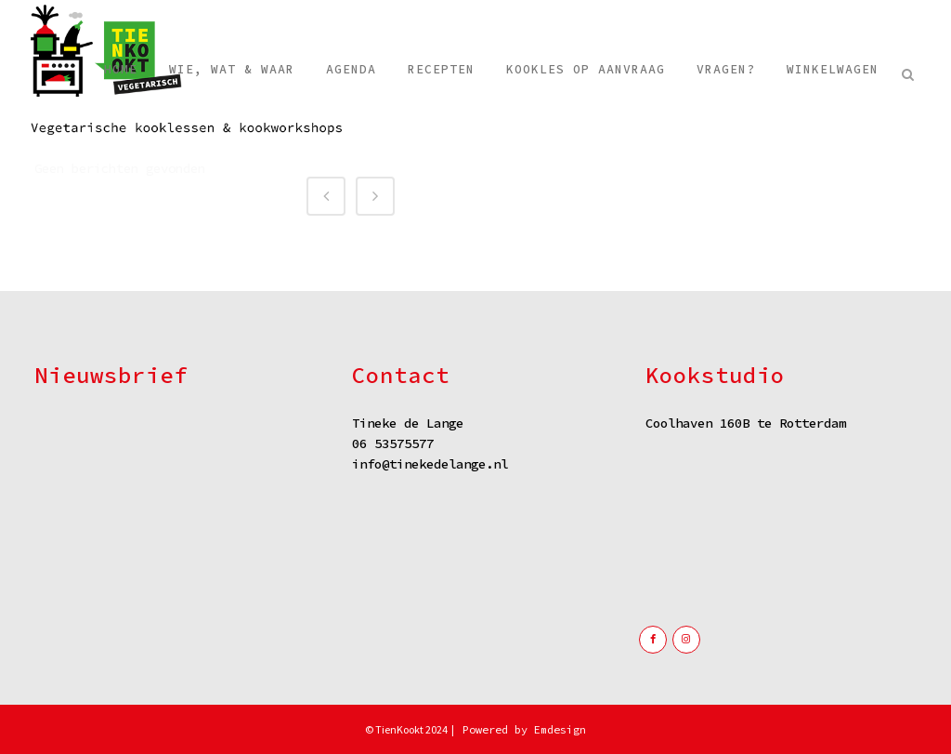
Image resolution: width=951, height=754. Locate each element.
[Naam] (173, 453)
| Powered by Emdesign (517, 729)
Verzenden (173, 556)
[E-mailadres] (173, 510)
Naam (53, 426)
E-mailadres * (74, 484)
